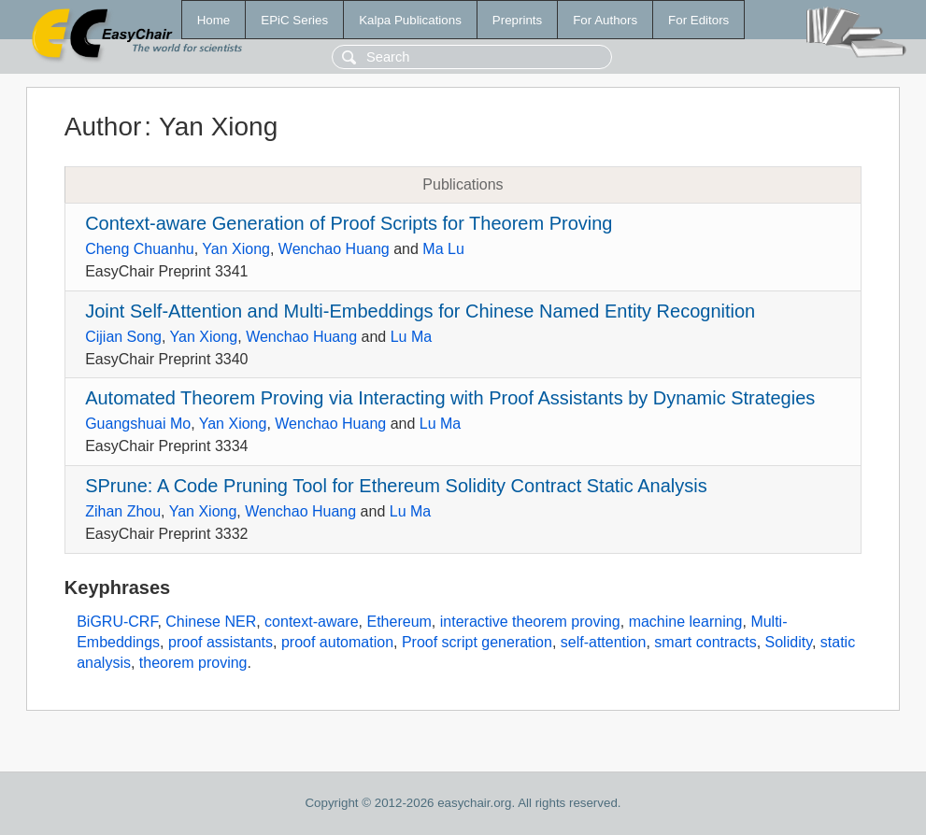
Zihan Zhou (123, 511)
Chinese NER (210, 622)
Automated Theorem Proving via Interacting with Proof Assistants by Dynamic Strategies (450, 398)
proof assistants (220, 642)
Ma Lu (442, 249)
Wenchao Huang (334, 249)
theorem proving (193, 663)
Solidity (788, 642)
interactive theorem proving (530, 622)
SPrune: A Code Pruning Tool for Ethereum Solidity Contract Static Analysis (396, 485)
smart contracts (705, 642)
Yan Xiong (236, 249)
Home (214, 20)
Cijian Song (123, 337)
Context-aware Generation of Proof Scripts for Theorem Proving (348, 223)
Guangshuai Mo (138, 424)
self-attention (604, 642)
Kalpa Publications (410, 20)
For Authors (605, 20)
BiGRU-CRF (117, 622)
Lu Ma (411, 337)
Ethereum (398, 622)
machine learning (686, 622)
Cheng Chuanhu (139, 249)
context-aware (311, 622)
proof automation (337, 642)
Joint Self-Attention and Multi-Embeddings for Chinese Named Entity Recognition (420, 311)
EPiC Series (294, 20)
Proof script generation (477, 642)
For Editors (698, 20)
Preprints (517, 20)
